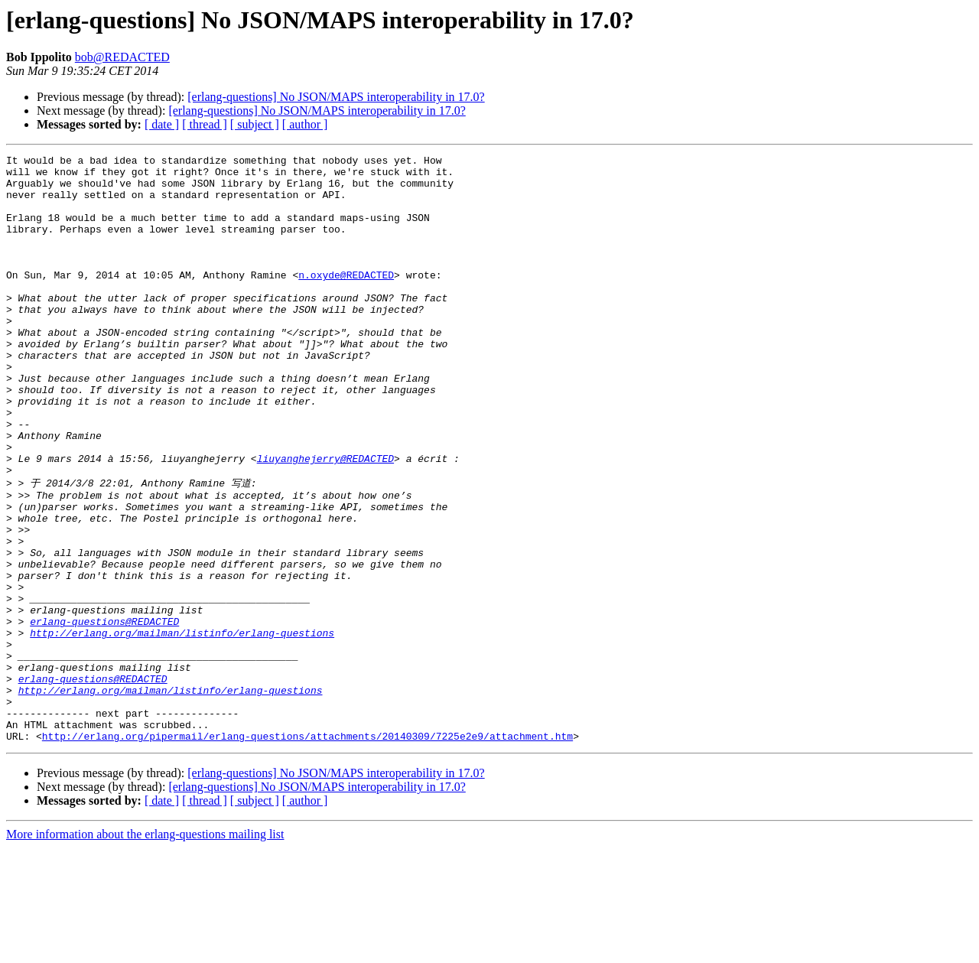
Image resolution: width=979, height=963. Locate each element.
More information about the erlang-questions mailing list (145, 949)
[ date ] (162, 124)
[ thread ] (204, 124)
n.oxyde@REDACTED (346, 300)
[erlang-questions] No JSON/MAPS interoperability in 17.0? (335, 96)
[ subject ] (254, 124)
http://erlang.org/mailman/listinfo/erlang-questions (182, 727)
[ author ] (305, 124)
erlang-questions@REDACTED (104, 714)
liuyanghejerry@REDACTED (325, 520)
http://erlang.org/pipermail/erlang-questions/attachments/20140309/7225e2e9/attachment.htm (307, 851)
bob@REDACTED (122, 56)
